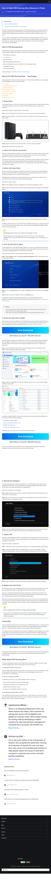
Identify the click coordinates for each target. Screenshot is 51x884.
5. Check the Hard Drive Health (9, 91)
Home (22, 11)
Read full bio (13, 728)
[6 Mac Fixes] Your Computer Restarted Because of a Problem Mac (21, 799)
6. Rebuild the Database (7, 93)
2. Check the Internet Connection (9, 85)
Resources (4, 818)
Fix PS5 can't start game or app (11, 427)
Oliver (23, 705)
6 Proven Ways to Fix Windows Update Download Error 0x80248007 (21, 780)
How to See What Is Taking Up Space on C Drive (16, 789)
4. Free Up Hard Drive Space (8, 89)
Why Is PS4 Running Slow (11, 24)
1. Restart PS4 (5, 84)
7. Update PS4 (5, 95)
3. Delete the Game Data (7, 87)
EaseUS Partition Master (35, 324)
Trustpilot (20, 849)
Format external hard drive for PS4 (12, 422)
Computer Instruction (30, 11)
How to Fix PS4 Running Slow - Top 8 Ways (15, 26)
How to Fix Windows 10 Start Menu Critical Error (16, 770)
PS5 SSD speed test (10, 425)
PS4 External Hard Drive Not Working (20, 71)
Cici (6, 11)
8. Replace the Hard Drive (8, 97)
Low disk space (7, 57)
